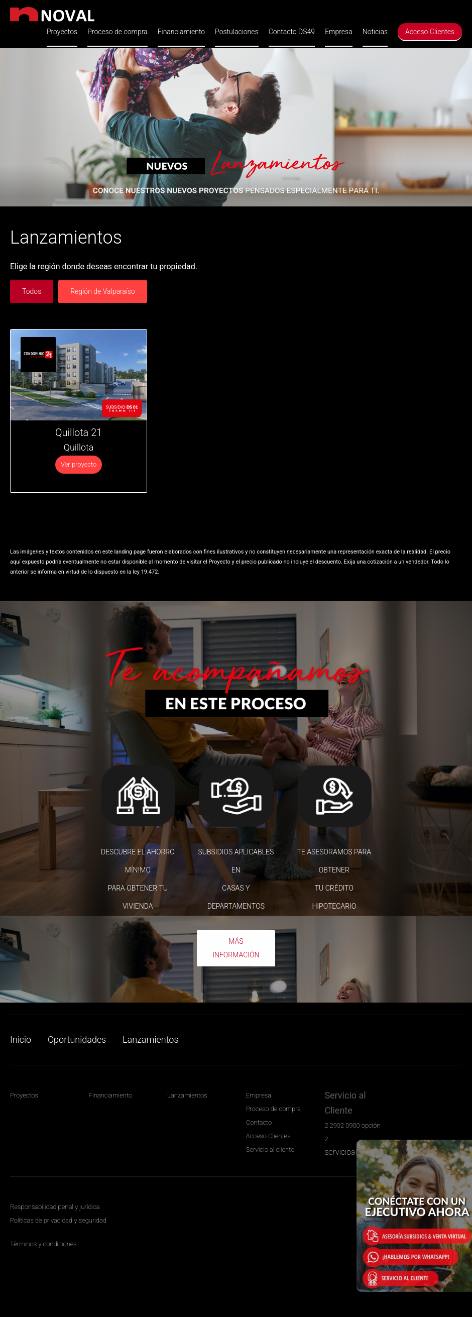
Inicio (20, 1039)
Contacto (259, 1122)
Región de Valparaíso (102, 291)
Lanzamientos (150, 1039)
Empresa (338, 32)
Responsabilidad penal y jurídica (54, 1207)
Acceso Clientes (429, 32)
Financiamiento (181, 32)
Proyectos (62, 32)
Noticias (375, 32)
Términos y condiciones (43, 1244)
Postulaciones (237, 32)
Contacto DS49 (292, 32)
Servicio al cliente (270, 1149)
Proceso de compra (117, 32)
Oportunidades (77, 1039)
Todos (31, 291)
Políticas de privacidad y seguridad (58, 1220)
